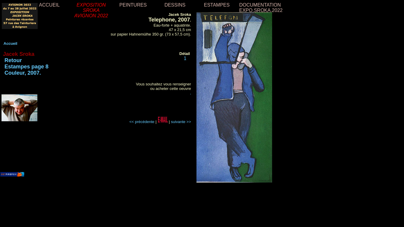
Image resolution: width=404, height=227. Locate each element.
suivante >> (181, 121)
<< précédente (141, 121)
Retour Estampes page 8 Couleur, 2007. (24, 66)
